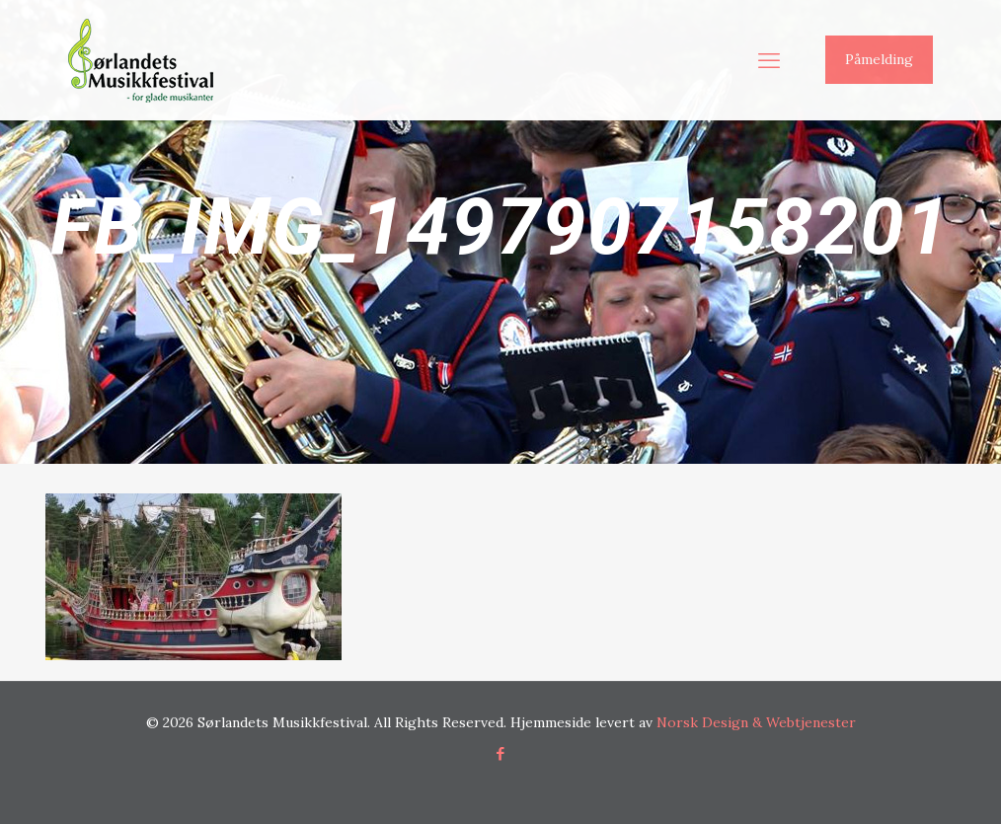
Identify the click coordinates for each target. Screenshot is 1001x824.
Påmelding (879, 59)
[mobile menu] (769, 60)
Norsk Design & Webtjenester (756, 722)
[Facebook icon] (501, 753)
